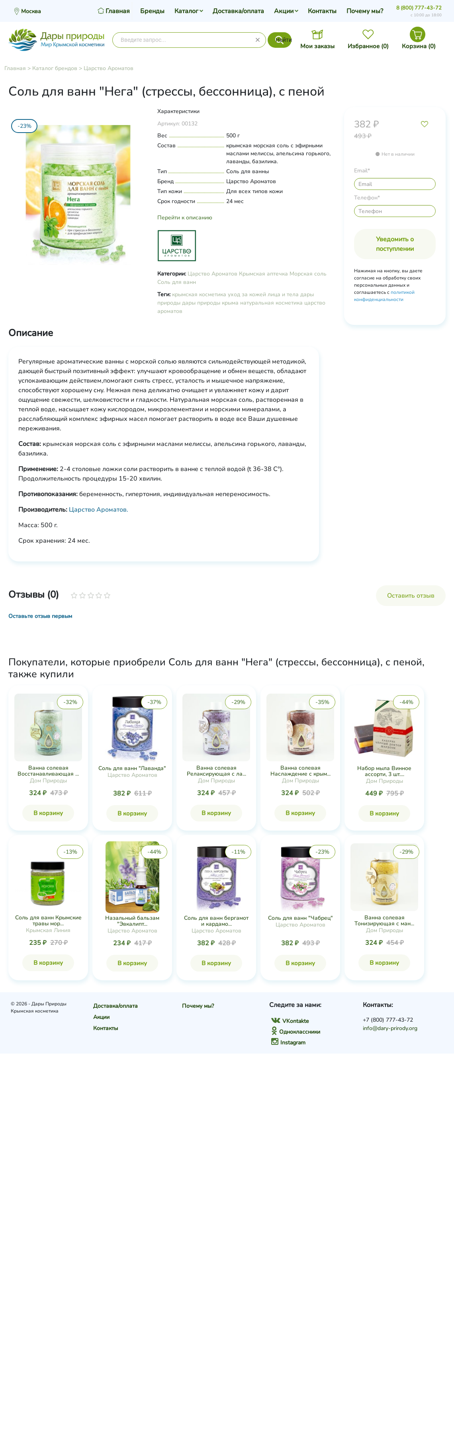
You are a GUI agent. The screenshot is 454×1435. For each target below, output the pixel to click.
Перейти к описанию (184, 217)
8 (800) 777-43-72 (419, 8)
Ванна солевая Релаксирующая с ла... (216, 771)
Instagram (288, 1042)
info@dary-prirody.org (390, 1028)
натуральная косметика (271, 303)
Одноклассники (295, 1032)
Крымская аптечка (263, 274)
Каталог (186, 11)
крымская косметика (199, 294)
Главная (15, 68)
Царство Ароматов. (98, 509)
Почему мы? (364, 11)
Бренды (152, 11)
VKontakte (290, 1021)
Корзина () (419, 46)
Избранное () (368, 46)
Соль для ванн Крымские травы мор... (48, 920)
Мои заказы (317, 46)
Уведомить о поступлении (395, 244)
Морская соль (308, 274)
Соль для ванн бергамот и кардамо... (216, 921)
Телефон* (367, 197)
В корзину (48, 813)
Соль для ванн (176, 282)
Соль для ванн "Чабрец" (300, 918)
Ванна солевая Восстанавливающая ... (48, 771)
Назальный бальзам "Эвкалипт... (132, 921)
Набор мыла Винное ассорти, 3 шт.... (384, 771)
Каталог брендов (54, 68)
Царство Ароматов (108, 68)
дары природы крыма (210, 303)
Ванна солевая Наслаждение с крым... (300, 771)
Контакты (322, 11)
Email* (362, 170)
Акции (284, 11)
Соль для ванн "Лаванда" (132, 768)
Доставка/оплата (238, 11)
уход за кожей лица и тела (263, 294)
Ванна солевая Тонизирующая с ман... (384, 920)
